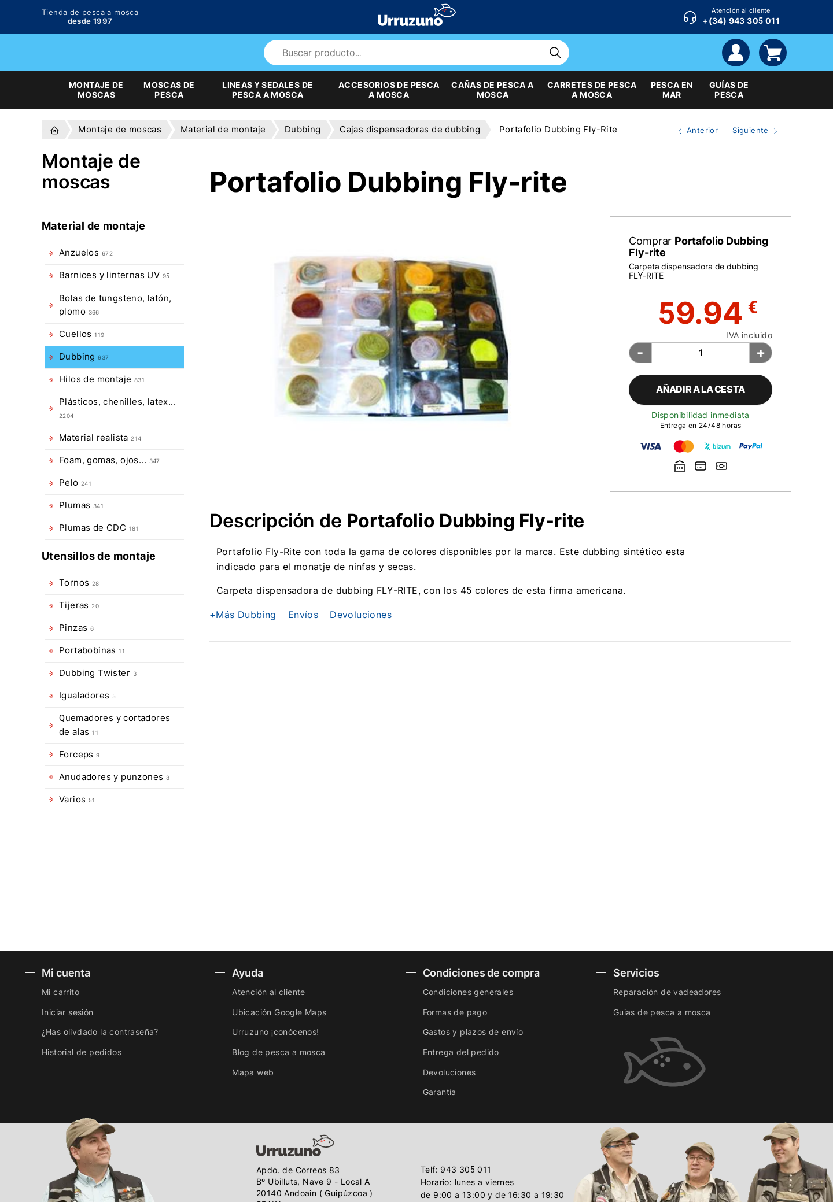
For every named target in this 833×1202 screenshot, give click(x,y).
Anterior (693, 130)
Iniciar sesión (68, 1012)
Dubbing (84, 357)
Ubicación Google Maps (279, 1012)
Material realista (100, 437)
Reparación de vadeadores (667, 992)
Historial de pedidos (81, 1052)
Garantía (439, 1092)
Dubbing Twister (98, 673)
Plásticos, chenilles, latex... (117, 408)
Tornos (79, 583)
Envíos (303, 614)
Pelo (75, 483)
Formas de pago (455, 1012)
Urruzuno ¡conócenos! (275, 1032)
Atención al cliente (268, 992)
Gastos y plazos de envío (473, 1032)
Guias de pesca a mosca (662, 1012)
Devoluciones (361, 614)
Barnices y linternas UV (114, 275)
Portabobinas (92, 650)
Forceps (79, 754)
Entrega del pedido (461, 1052)
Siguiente (752, 130)
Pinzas (76, 628)
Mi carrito (60, 992)
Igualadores (87, 695)
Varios (77, 799)
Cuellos (81, 334)
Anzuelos (86, 252)
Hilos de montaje (102, 379)
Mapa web (253, 1072)
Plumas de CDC (99, 528)
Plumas (81, 505)
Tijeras (79, 605)
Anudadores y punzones (114, 777)
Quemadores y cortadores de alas (114, 725)
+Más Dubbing (243, 614)
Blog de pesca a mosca (278, 1052)
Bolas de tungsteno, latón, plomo (115, 305)
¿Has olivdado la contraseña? (100, 1032)
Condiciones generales (468, 992)
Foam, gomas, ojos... (109, 460)
